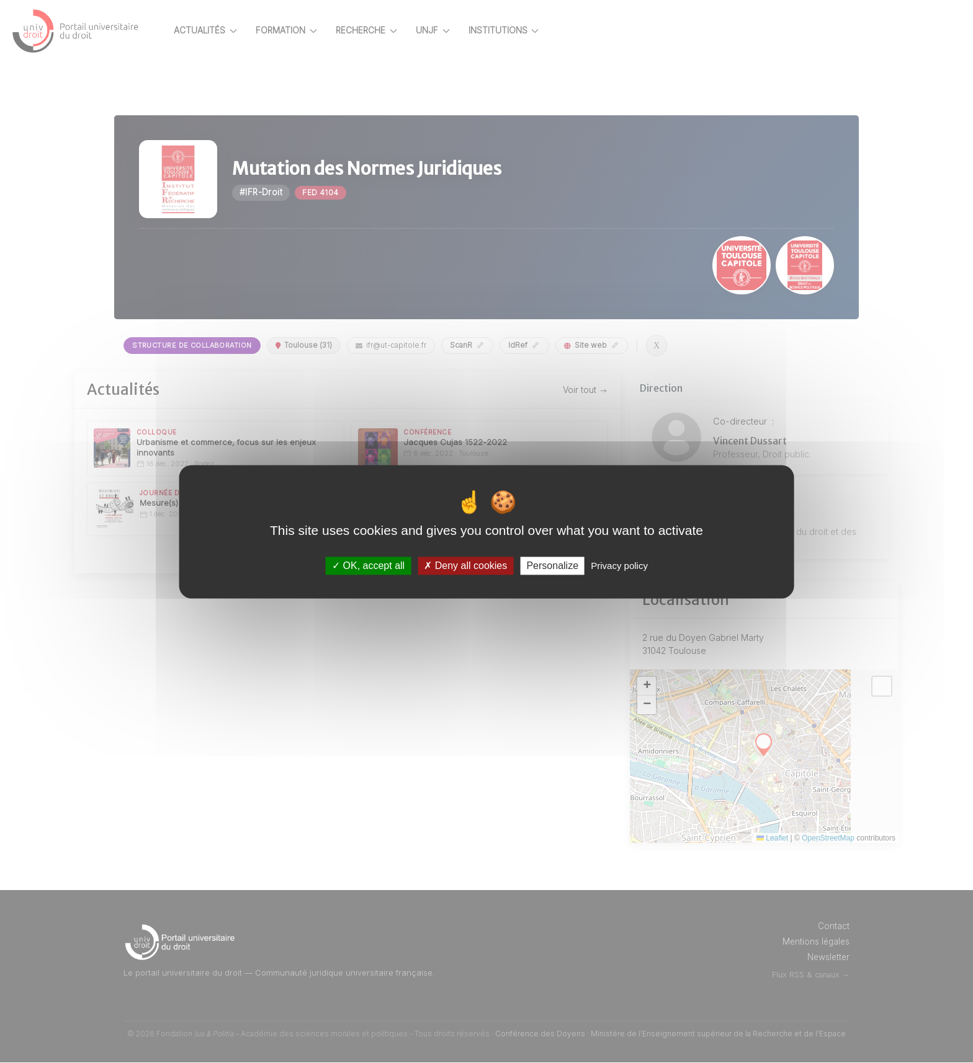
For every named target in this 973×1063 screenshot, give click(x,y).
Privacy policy (619, 565)
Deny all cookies (465, 565)
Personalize (552, 565)
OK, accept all (368, 565)
